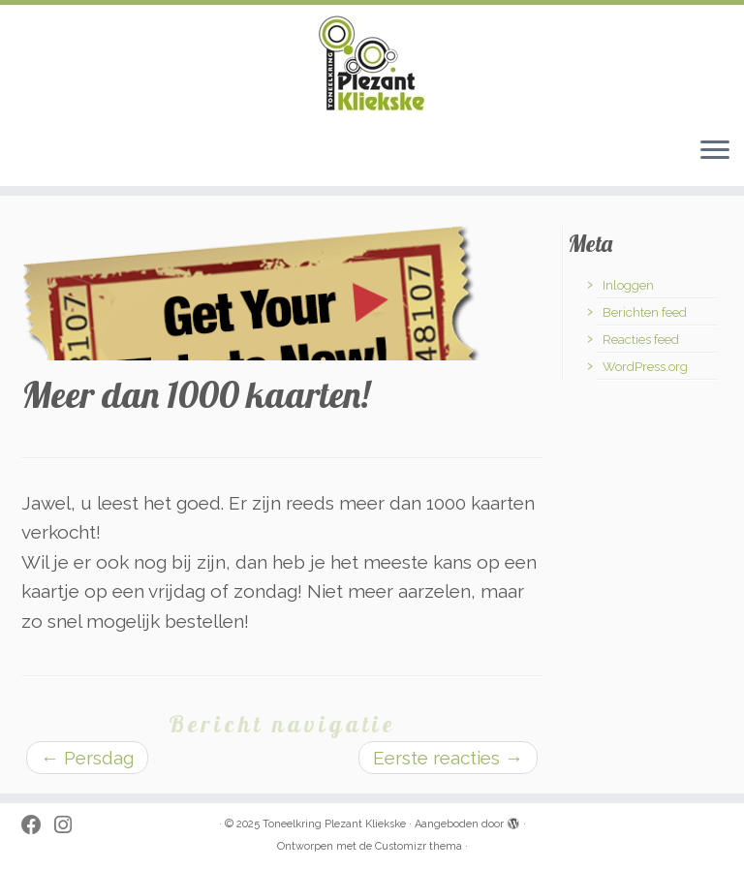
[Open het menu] (714, 151)
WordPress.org (645, 366)
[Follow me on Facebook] (37, 825)
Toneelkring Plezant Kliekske (334, 824)
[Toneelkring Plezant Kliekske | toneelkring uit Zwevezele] (372, 63)
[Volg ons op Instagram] (69, 825)
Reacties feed (641, 339)
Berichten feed (645, 312)
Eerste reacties (448, 757)
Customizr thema (418, 846)
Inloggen (628, 285)
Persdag (87, 757)
